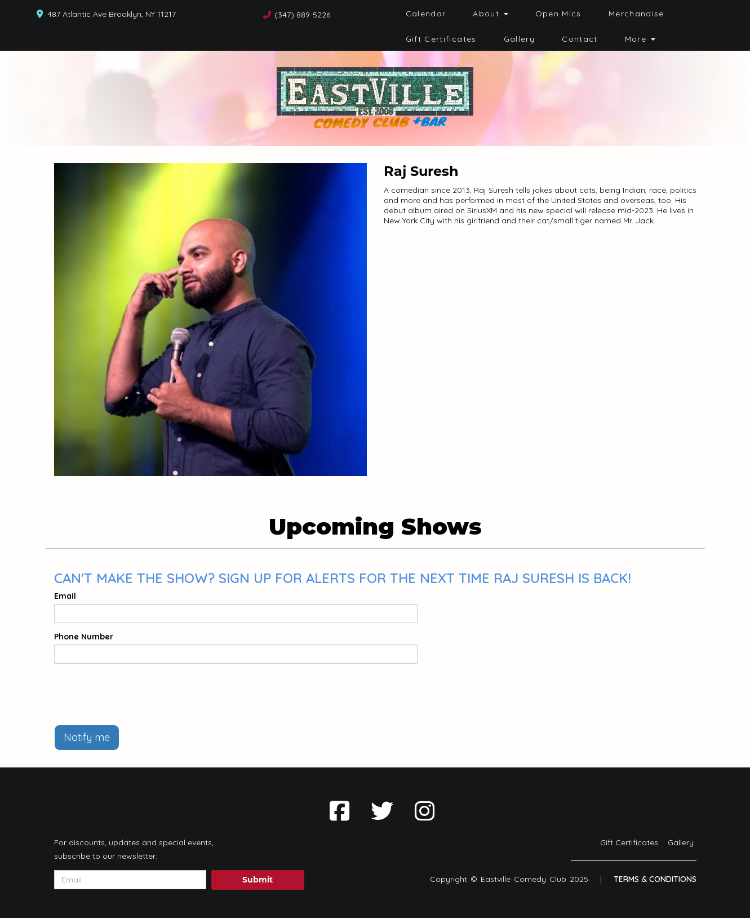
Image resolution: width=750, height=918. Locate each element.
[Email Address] (130, 879)
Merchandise (636, 13)
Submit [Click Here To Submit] (257, 880)
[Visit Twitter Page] (382, 811)
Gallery (519, 39)
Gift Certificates (441, 39)
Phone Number (83, 637)
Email (65, 596)
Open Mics (558, 13)
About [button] (490, 13)
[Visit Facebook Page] (339, 811)
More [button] (640, 39)
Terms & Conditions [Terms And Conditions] (655, 879)
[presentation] (139, 694)
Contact (580, 39)
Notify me (87, 737)
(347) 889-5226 (302, 15)
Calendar (426, 13)
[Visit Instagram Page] (424, 811)
